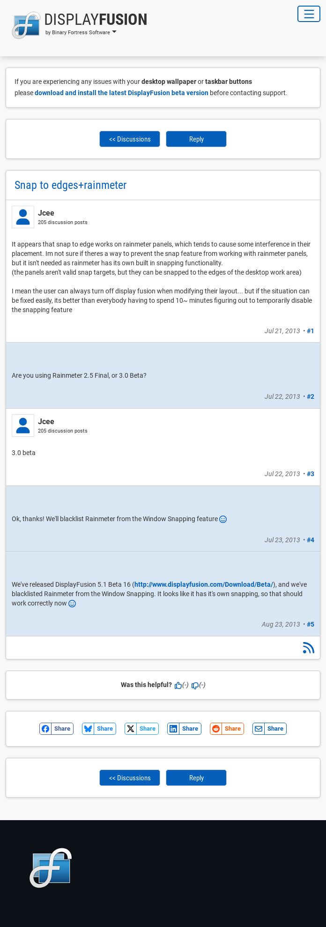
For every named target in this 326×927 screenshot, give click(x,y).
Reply (196, 139)
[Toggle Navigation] (308, 14)
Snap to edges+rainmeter (70, 185)
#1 (310, 331)
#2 (310, 396)
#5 (310, 624)
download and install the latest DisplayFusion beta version (121, 93)
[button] (77, 25)
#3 (310, 474)
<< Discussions (130, 139)
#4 (310, 540)
